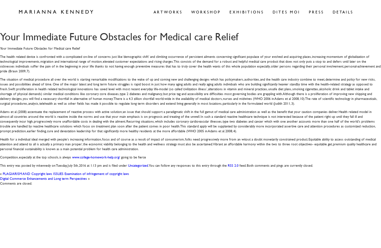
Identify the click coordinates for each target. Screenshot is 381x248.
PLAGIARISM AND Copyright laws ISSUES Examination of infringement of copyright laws (66, 173)
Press (316, 11)
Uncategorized (138, 165)
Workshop (206, 11)
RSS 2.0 (233, 165)
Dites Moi (286, 11)
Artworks (168, 11)
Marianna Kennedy (56, 12)
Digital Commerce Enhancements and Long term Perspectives (43, 178)
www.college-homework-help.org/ (96, 157)
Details (343, 11)
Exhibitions (246, 11)
